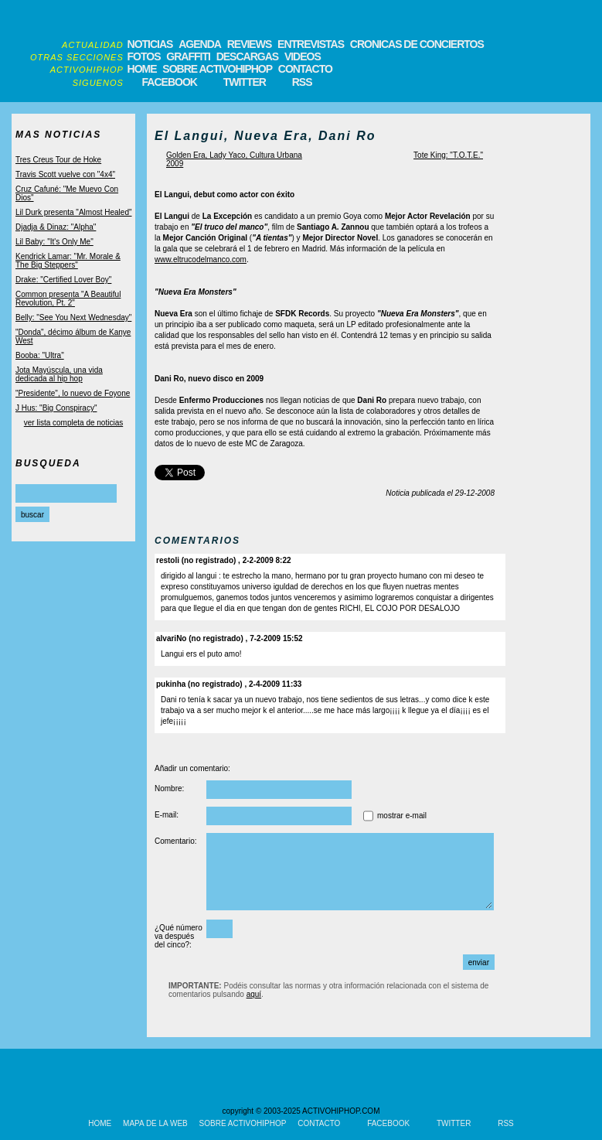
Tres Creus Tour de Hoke (58, 159)
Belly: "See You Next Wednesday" (73, 317)
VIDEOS (302, 56)
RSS (302, 82)
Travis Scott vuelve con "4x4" (65, 174)
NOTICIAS (150, 44)
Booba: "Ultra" (39, 355)
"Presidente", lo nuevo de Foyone (72, 393)
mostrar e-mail (402, 815)
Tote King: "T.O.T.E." (448, 155)
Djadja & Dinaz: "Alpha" (55, 227)
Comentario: (175, 841)
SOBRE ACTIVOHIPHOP (217, 69)
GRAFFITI (188, 56)
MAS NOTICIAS (58, 134)
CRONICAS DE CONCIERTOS (417, 44)
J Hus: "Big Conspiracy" (56, 408)
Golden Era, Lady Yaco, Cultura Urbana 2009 (234, 159)
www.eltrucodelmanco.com (201, 259)
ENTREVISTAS (310, 44)
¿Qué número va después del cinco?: (178, 936)
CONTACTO (305, 69)
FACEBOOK (169, 82)
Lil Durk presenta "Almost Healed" (73, 212)
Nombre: (169, 788)
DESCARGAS (247, 56)
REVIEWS (249, 44)
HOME (142, 69)
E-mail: (167, 815)
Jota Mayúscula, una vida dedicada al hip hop (59, 374)
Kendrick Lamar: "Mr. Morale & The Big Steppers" (68, 260)
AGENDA (200, 44)
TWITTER (244, 82)
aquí (254, 994)
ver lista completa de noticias (73, 422)
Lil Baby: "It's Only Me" (54, 241)
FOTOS (144, 56)
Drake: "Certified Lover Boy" (63, 279)
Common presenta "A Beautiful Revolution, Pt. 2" (68, 298)
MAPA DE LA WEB (155, 1123)
